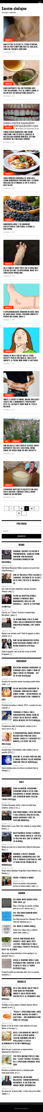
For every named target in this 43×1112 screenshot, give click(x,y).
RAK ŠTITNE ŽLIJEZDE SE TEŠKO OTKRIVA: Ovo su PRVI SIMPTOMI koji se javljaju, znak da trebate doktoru (20, 46)
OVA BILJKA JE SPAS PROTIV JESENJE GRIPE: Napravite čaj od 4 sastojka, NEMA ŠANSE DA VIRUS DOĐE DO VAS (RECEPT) (21, 448)
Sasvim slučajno (14, 8)
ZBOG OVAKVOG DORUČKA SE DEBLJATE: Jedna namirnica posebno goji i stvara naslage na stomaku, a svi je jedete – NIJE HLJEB (21, 182)
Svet (7, 441)
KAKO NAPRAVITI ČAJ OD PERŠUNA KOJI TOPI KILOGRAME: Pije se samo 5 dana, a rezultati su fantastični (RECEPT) (20, 90)
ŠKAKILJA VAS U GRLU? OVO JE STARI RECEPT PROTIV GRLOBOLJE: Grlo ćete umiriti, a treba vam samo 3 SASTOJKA (20, 358)
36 (22, 508)
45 (19, 513)
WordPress (25, 1108)
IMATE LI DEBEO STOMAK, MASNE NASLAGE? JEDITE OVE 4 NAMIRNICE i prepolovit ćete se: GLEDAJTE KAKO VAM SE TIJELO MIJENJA (21, 403)
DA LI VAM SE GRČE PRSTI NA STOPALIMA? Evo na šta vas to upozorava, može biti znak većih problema (20, 270)
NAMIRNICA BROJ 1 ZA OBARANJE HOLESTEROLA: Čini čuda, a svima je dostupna (19, 226)
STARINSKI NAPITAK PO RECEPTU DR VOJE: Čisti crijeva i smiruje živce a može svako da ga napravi (20, 492)
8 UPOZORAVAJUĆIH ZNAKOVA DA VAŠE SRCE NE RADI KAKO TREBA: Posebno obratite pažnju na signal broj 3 (21, 314)
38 (32, 508)
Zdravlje (8, 40)
